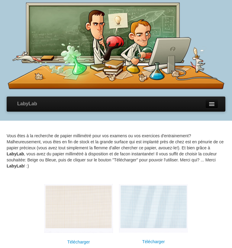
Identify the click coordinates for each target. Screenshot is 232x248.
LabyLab (27, 103)
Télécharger (78, 242)
